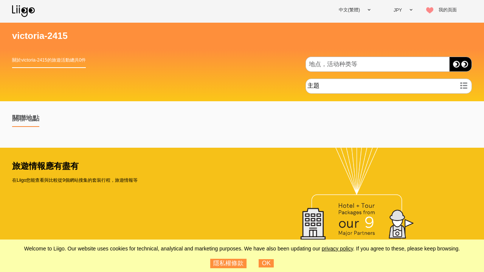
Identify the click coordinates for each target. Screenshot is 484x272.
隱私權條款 (228, 263)
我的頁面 (448, 9)
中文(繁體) (349, 9)
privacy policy (337, 249)
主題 (313, 85)
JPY (398, 10)
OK (266, 263)
